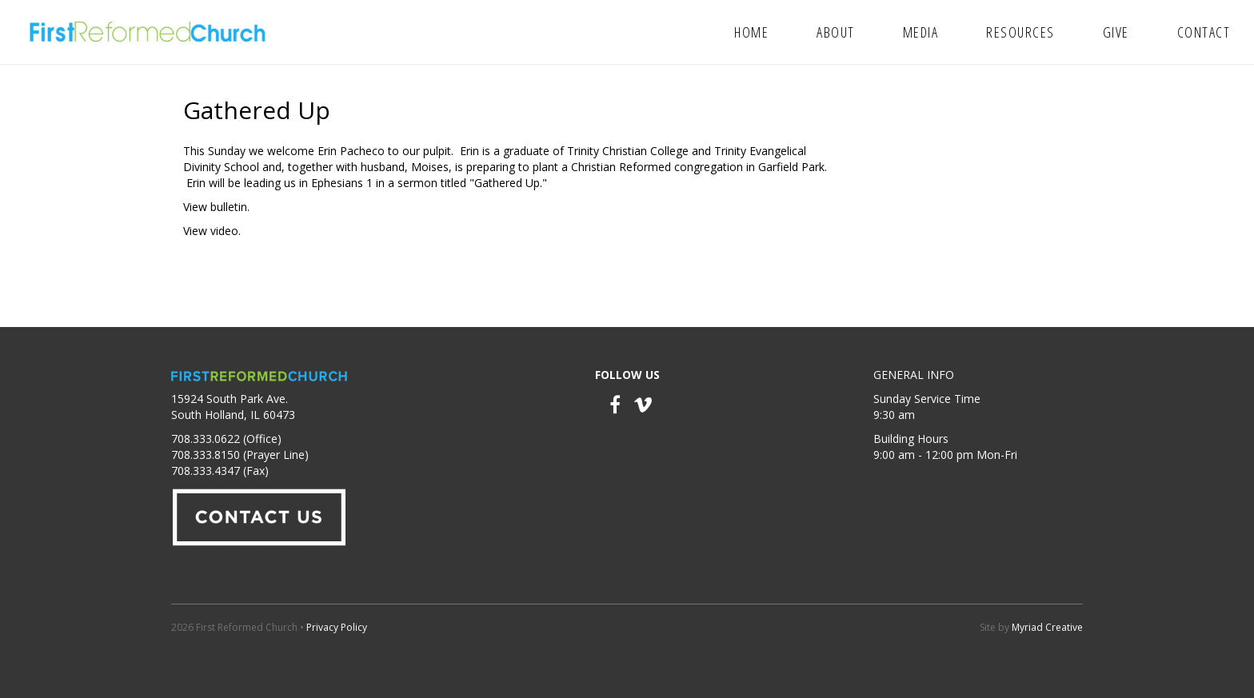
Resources (1020, 32)
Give (1116, 32)
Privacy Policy (336, 627)
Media (921, 32)
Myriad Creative (1047, 627)
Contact (1204, 32)
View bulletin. (216, 206)
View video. (212, 230)
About (836, 32)
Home (751, 32)
